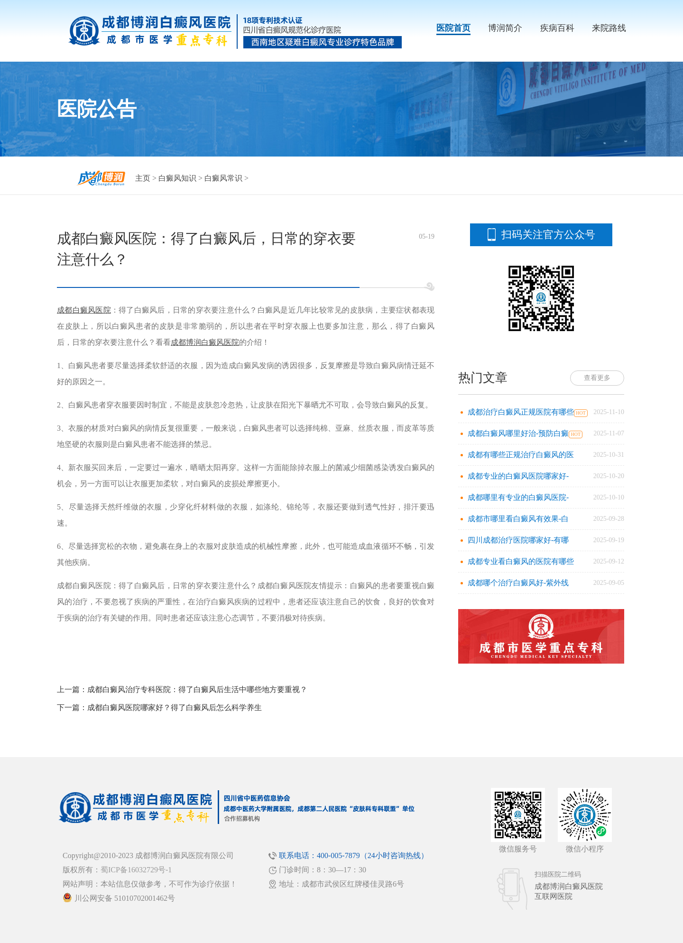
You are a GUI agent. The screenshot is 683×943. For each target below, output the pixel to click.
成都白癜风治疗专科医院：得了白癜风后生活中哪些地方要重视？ (197, 689)
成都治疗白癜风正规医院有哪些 (521, 412)
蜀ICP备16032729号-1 (136, 870)
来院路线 (609, 28)
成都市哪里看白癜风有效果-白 (518, 519)
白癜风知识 (177, 178)
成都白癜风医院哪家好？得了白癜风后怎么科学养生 (174, 707)
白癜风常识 (223, 178)
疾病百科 (557, 28)
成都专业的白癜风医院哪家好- (518, 476)
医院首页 (453, 28)
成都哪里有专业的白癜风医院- (518, 497)
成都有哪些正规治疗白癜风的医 (521, 455)
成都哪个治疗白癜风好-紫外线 (518, 583)
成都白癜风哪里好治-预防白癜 (518, 433)
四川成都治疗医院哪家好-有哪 (518, 540)
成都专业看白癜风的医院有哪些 (521, 561)
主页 (142, 178)
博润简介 (505, 28)
